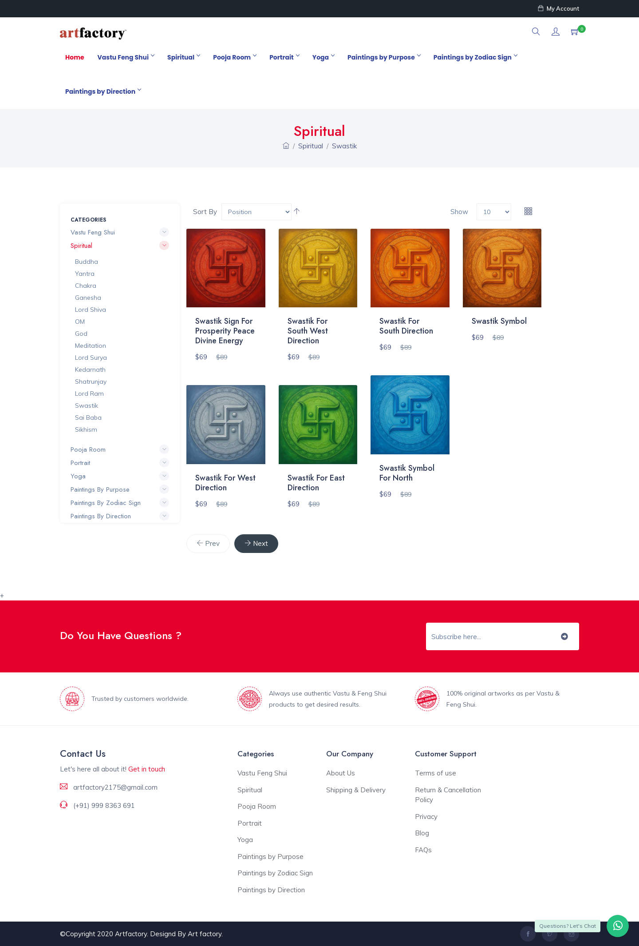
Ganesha (88, 298)
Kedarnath (90, 370)
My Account (558, 8)
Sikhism (86, 429)
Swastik (344, 146)
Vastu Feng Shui (126, 57)
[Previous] (208, 543)
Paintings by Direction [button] (120, 516)
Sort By (205, 211)
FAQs (423, 850)
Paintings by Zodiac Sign (475, 57)
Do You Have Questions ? (120, 635)
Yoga (323, 57)
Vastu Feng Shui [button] (120, 232)
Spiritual (183, 57)
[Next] (256, 543)
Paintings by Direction (103, 91)
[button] (536, 32)
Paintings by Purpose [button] (120, 489)
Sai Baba (88, 417)
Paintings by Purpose (383, 57)
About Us (340, 773)
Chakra (85, 286)
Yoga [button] (120, 476)
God (81, 334)
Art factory (204, 934)
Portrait (284, 57)
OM (80, 322)
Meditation (90, 346)
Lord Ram (89, 393)
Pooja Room (234, 57)
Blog (422, 833)
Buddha (86, 262)
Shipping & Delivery (356, 790)
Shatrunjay (90, 382)
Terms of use (435, 773)
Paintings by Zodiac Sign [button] (120, 503)
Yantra (85, 274)
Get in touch (146, 769)
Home (74, 57)
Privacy (426, 816)
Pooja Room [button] (120, 449)
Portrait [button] (120, 463)
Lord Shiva (90, 310)
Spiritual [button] (120, 245)
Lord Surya (91, 358)
